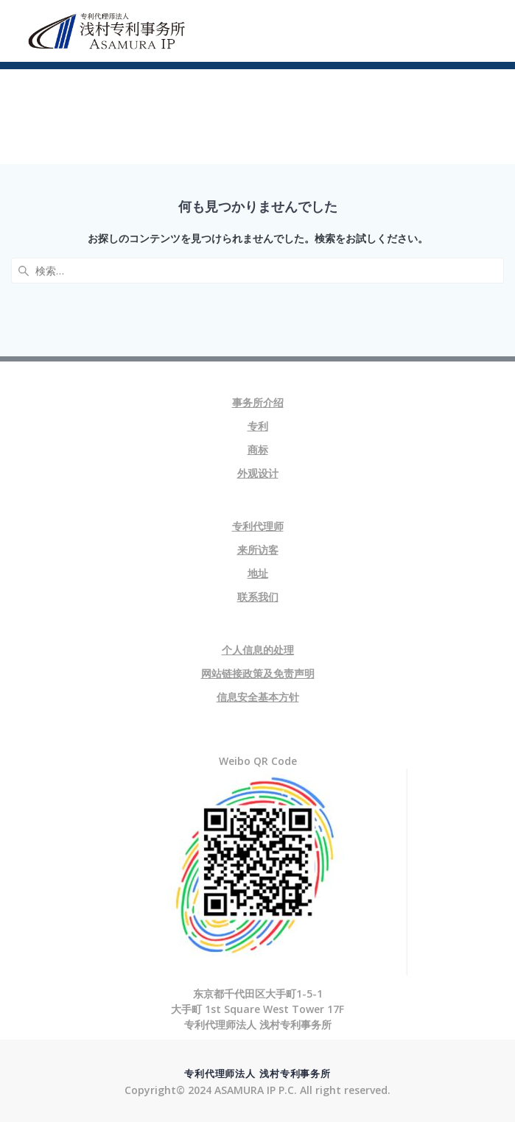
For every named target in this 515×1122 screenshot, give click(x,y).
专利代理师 (258, 526)
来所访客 (257, 550)
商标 (258, 449)
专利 (258, 426)
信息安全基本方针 (258, 697)
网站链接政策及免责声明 (258, 673)
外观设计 (257, 473)
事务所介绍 (258, 402)
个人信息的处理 (258, 650)
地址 (258, 573)
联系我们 (257, 597)
